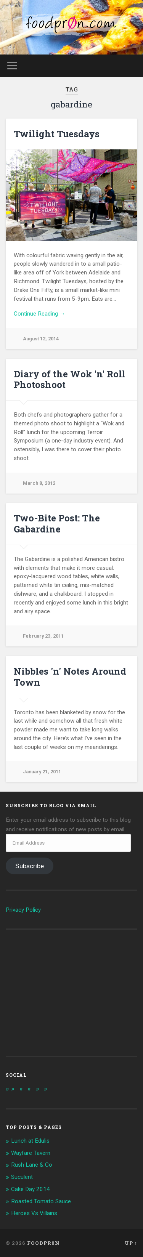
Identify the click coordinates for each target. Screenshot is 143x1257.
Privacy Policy (23, 909)
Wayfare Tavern (30, 1153)
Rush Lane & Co (31, 1164)
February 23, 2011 (43, 636)
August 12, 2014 (41, 339)
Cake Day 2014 (30, 1189)
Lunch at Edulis (30, 1140)
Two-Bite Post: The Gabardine (57, 523)
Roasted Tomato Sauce (41, 1201)
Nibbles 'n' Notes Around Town (70, 676)
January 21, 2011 (42, 771)
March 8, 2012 (39, 483)
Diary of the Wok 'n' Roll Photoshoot (69, 379)
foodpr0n (43, 1243)
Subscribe (29, 866)
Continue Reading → (39, 313)
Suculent (22, 1177)
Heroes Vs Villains (34, 1213)
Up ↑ (131, 1243)
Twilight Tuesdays (57, 134)
